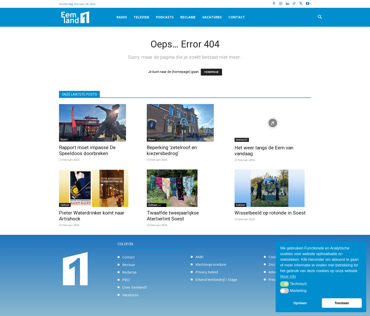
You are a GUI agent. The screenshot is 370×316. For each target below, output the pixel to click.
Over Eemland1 (134, 287)
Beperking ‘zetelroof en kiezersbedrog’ (172, 150)
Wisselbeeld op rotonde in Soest (270, 213)
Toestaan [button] (341, 303)
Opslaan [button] (300, 303)
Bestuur (128, 264)
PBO (126, 279)
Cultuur (64, 204)
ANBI (199, 256)
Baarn (63, 139)
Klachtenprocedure (210, 264)
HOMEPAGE (211, 72)
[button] (320, 17)
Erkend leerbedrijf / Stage (216, 279)
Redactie (129, 272)
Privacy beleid (206, 272)
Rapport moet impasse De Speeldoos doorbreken (87, 150)
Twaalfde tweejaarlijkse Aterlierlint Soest (173, 216)
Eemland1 (242, 139)
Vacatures (130, 294)
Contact (128, 257)
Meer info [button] (288, 276)
